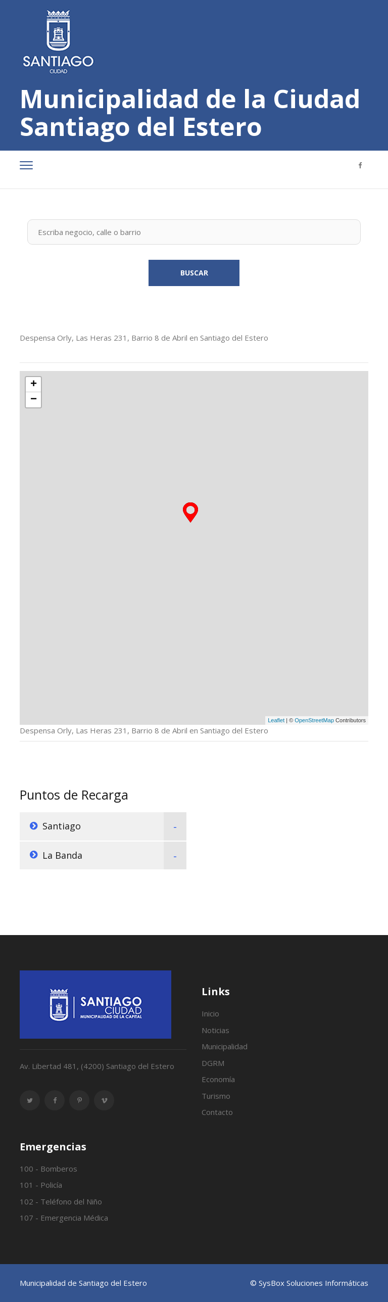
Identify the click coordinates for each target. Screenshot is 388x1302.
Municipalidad (225, 1046)
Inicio (210, 1013)
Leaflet (276, 720)
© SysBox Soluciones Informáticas (309, 1283)
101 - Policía (41, 1185)
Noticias (215, 1030)
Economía (218, 1079)
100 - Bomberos (48, 1169)
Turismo (216, 1096)
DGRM (213, 1063)
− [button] (33, 399)
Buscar (194, 272)
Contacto (217, 1112)
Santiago (61, 826)
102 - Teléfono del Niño (61, 1201)
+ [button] (33, 384)
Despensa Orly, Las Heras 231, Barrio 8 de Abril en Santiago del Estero (144, 338)
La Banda (62, 855)
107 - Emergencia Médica (64, 1218)
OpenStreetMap (314, 720)
